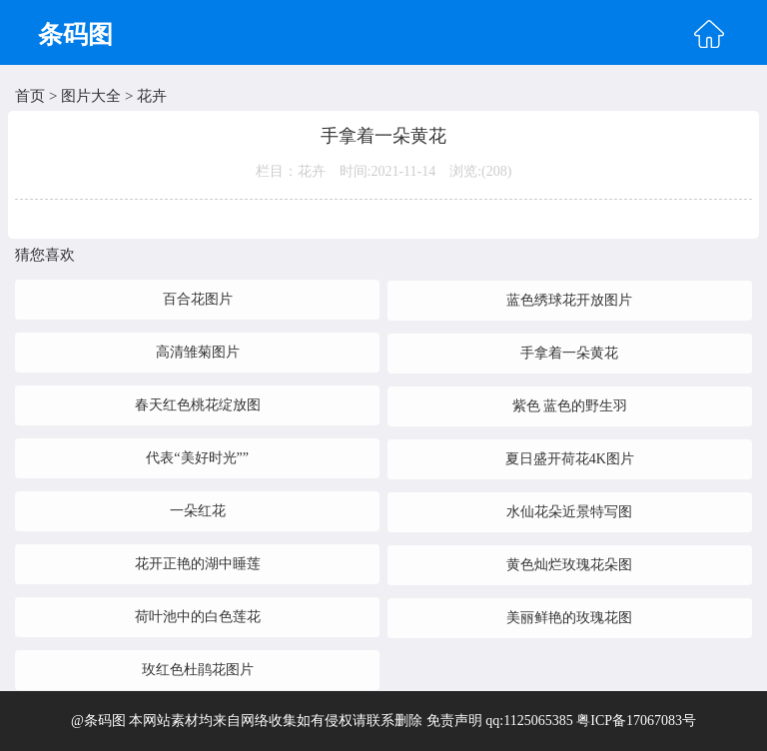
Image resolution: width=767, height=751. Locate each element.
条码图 (75, 34)
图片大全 (91, 96)
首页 (30, 96)
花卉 (152, 96)
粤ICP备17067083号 (636, 720)
